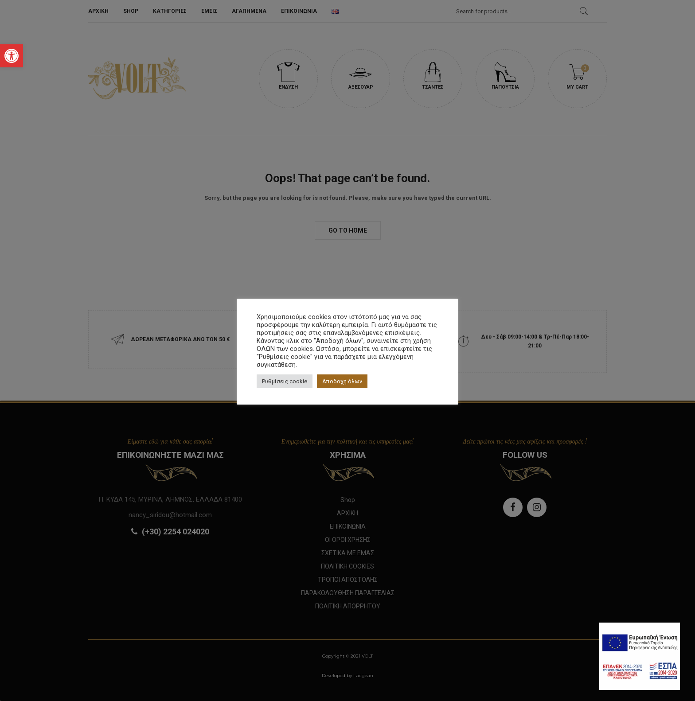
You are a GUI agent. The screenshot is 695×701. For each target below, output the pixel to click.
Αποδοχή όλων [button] (342, 381)
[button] (11, 55)
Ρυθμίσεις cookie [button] (284, 381)
